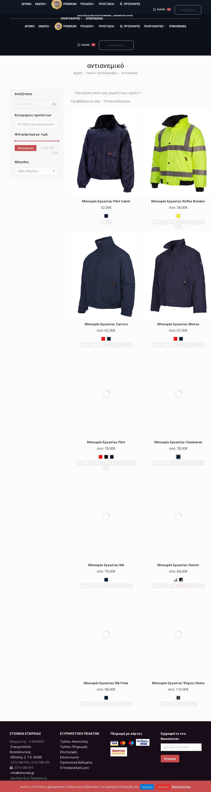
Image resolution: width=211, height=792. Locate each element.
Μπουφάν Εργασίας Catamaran (178, 449)
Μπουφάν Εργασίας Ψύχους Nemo (178, 690)
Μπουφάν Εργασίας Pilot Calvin (106, 208)
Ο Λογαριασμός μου (74, 774)
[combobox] (36, 131)
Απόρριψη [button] (163, 786)
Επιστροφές (68, 759)
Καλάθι (86, 51)
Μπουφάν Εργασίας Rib (106, 572)
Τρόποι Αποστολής (74, 748)
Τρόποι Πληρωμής (74, 754)
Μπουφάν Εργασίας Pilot (106, 449)
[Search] (54, 111)
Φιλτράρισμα (25, 155)
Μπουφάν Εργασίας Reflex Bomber (178, 208)
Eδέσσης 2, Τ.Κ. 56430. (26, 764)
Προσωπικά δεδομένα (76, 769)
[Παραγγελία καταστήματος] (107, 100)
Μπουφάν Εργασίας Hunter (178, 572)
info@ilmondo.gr (22, 780)
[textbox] (35, 131)
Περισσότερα (181, 787)
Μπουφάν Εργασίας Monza (178, 331)
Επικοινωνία (69, 764)
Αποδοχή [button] (147, 786)
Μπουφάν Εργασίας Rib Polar (106, 690)
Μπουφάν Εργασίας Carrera (106, 331)
